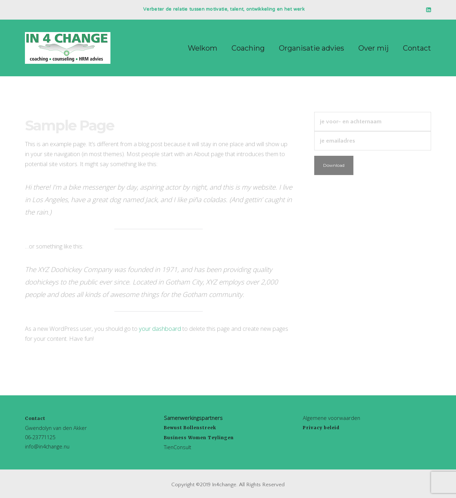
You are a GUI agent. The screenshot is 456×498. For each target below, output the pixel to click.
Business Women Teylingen (199, 437)
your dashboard (160, 328)
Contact (35, 418)
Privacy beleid (321, 427)
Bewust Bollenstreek (190, 427)
